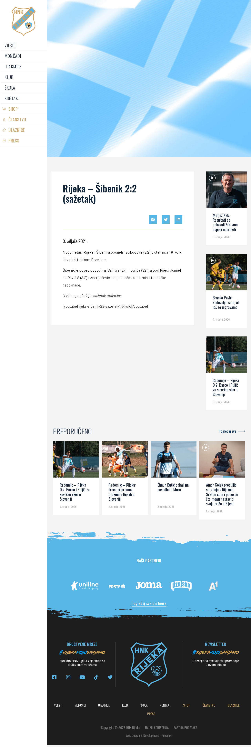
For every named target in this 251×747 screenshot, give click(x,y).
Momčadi (13, 56)
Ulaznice (16, 130)
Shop (13, 109)
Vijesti (10, 45)
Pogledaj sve (227, 431)
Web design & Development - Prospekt (149, 737)
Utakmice (13, 66)
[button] (153, 219)
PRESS (13, 140)
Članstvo (17, 119)
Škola (10, 87)
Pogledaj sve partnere (149, 603)
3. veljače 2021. (75, 241)
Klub (9, 77)
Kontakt (12, 98)
